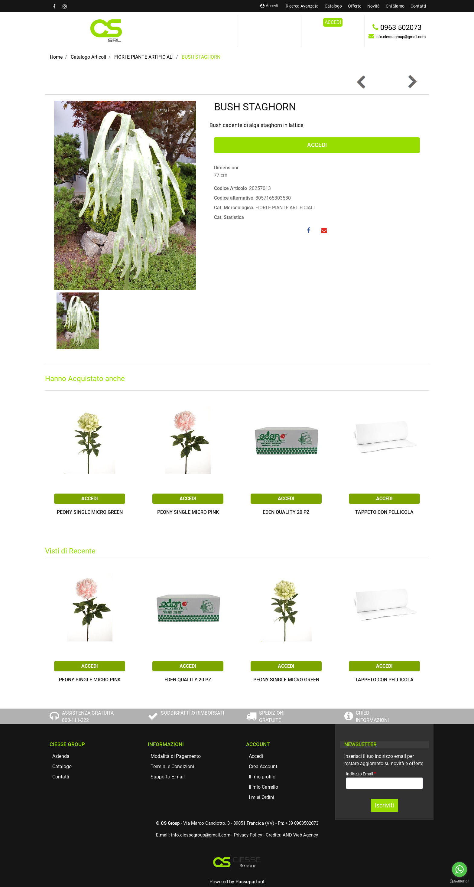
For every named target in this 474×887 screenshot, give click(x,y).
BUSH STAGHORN (201, 57)
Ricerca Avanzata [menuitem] (302, 6)
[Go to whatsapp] (459, 869)
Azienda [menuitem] (61, 756)
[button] (125, 195)
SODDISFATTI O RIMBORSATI (192, 713)
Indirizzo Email (361, 774)
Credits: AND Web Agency (292, 835)
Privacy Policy (248, 835)
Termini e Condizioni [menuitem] (172, 766)
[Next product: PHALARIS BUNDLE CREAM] (411, 81)
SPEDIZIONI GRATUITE (271, 716)
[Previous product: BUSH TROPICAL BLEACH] (361, 81)
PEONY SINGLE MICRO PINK (188, 512)
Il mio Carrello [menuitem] (263, 787)
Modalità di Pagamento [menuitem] (176, 756)
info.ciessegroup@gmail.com (200, 835)
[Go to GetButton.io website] (459, 881)
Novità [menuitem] (373, 6)
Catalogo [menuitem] (333, 6)
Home (56, 57)
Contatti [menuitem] (418, 6)
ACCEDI (333, 22)
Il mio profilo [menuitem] (262, 777)
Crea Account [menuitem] (263, 766)
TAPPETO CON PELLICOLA (384, 512)
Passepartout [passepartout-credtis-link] (250, 882)
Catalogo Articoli (88, 57)
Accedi (269, 5)
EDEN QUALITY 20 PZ (286, 512)
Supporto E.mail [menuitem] (168, 777)
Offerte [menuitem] (354, 6)
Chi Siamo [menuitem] (395, 6)
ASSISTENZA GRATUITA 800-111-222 (88, 716)
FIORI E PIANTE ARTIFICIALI (144, 57)
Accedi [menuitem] (256, 756)
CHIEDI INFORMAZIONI (372, 716)
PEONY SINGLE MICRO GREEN (90, 512)
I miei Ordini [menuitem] (261, 797)
